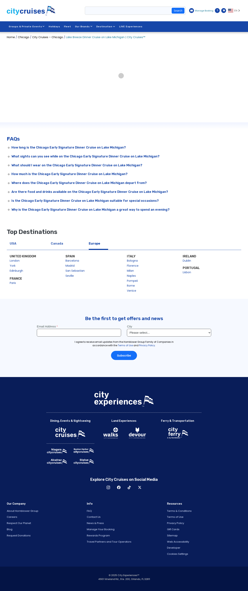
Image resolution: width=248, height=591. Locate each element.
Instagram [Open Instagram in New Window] (108, 487)
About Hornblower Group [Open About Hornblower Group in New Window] (22, 511)
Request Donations (19, 535)
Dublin (187, 261)
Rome (131, 286)
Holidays (54, 26)
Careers (12, 517)
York (13, 266)
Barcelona (72, 261)
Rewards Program (98, 535)
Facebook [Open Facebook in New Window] (119, 487)
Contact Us (94, 517)
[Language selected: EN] (234, 10)
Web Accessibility (178, 542)
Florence (133, 266)
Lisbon (187, 272)
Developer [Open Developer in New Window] (173, 548)
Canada (57, 243)
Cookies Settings (177, 554)
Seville (69, 276)
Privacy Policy (175, 523)
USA (13, 243)
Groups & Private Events (27, 26)
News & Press (95, 523)
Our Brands (84, 26)
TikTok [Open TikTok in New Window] (129, 487)
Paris (13, 283)
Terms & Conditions (179, 511)
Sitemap (172, 535)
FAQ (89, 511)
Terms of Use (175, 517)
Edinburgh (16, 271)
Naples (131, 276)
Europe (94, 243)
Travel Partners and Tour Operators (109, 542)
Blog (9, 529)
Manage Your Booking (101, 529)
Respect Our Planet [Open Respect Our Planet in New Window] (19, 523)
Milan (130, 271)
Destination (105, 26)
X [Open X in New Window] (139, 487)
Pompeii (132, 281)
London (15, 261)
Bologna (132, 261)
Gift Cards (173, 529)
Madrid (70, 266)
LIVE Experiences (130, 26)
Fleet (67, 26)
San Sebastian (75, 271)
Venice (131, 291)
